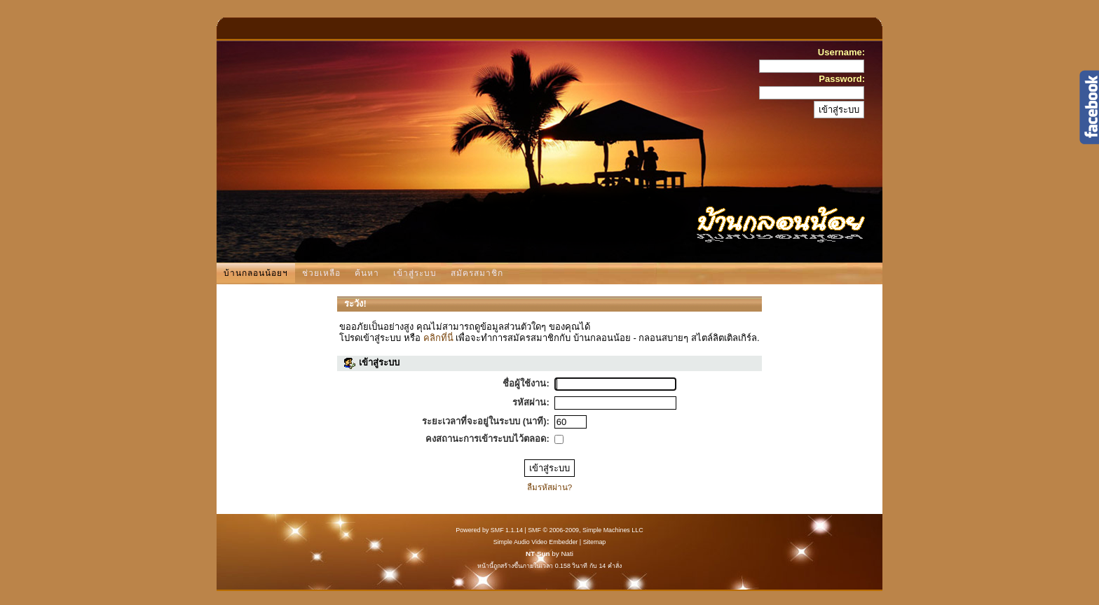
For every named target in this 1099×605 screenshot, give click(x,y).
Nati (567, 553)
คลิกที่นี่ (438, 338)
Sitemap (594, 541)
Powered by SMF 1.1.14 (489, 530)
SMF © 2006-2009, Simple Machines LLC (585, 530)
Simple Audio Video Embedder (535, 541)
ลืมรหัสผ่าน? (550, 487)
